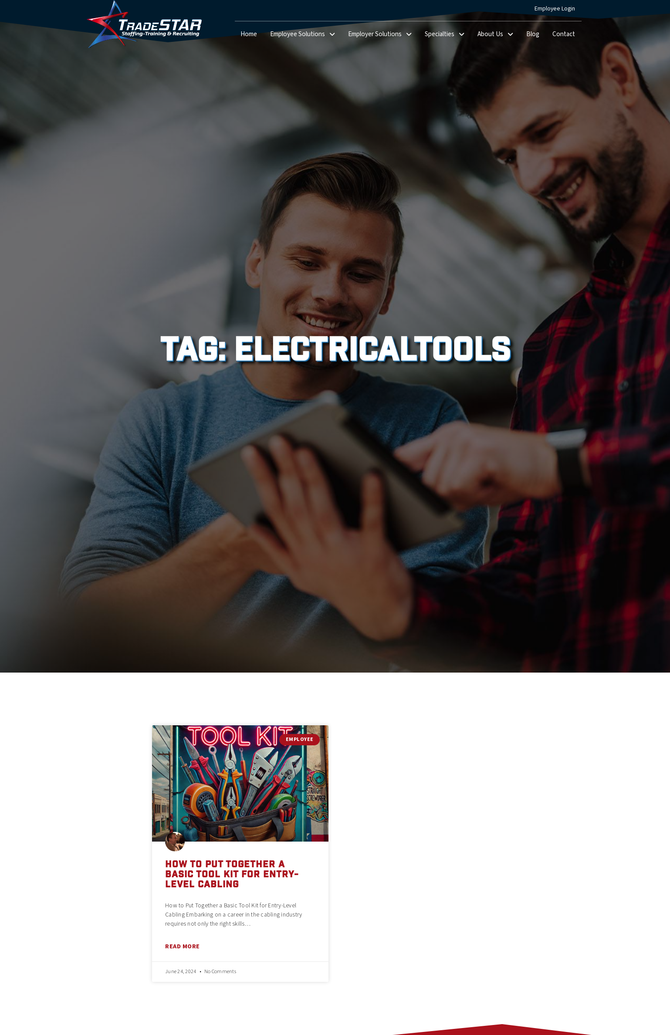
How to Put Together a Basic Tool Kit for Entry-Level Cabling (232, 875)
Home (252, 36)
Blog (536, 36)
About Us (498, 35)
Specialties (448, 35)
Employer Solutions (383, 35)
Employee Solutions (306, 35)
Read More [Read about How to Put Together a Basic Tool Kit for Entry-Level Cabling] (182, 946)
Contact (567, 36)
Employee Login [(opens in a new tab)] (558, 10)
